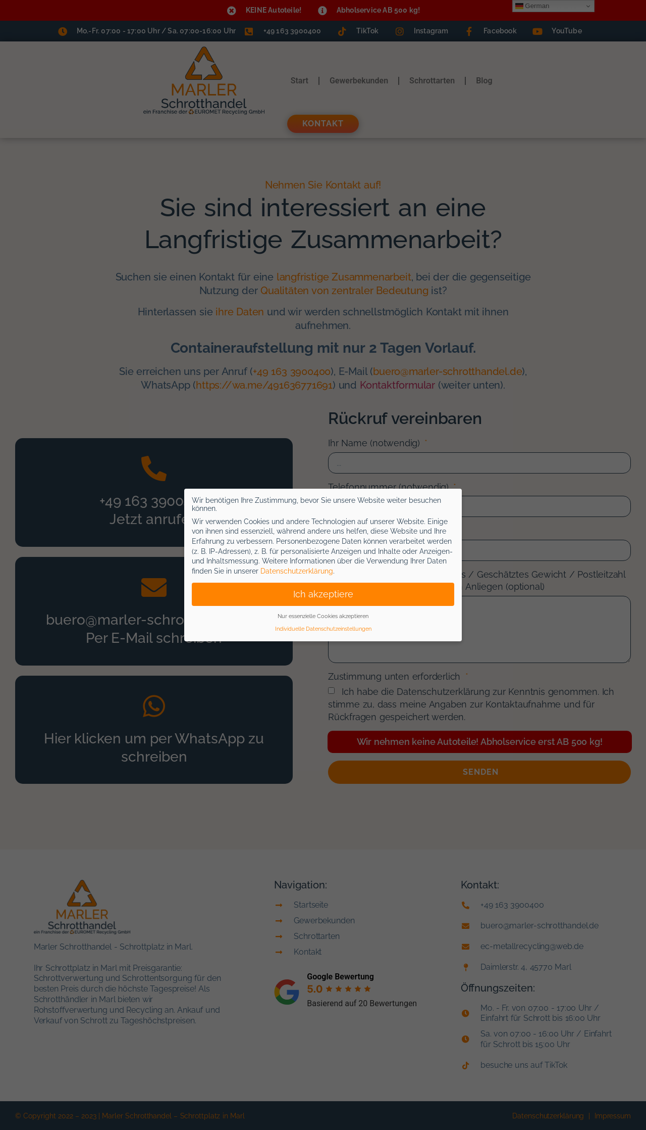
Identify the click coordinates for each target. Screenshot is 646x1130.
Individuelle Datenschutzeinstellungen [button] (323, 629)
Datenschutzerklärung (296, 571)
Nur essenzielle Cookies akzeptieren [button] (323, 616)
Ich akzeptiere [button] (323, 594)
